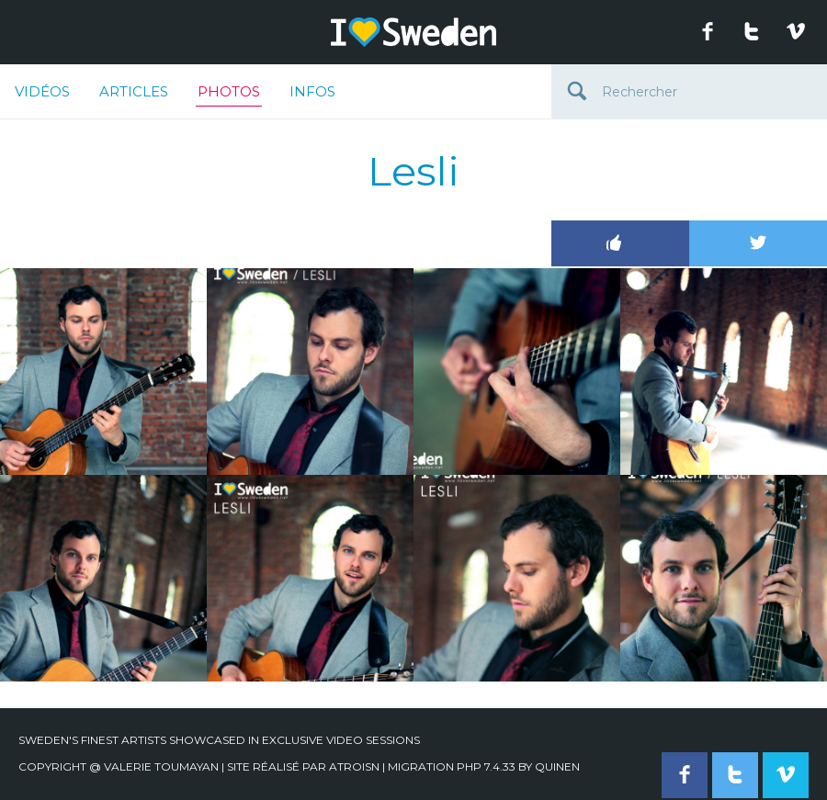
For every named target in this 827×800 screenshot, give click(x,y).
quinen (557, 766)
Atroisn (354, 766)
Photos (229, 95)
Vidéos (42, 91)
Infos (312, 91)
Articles (133, 91)
